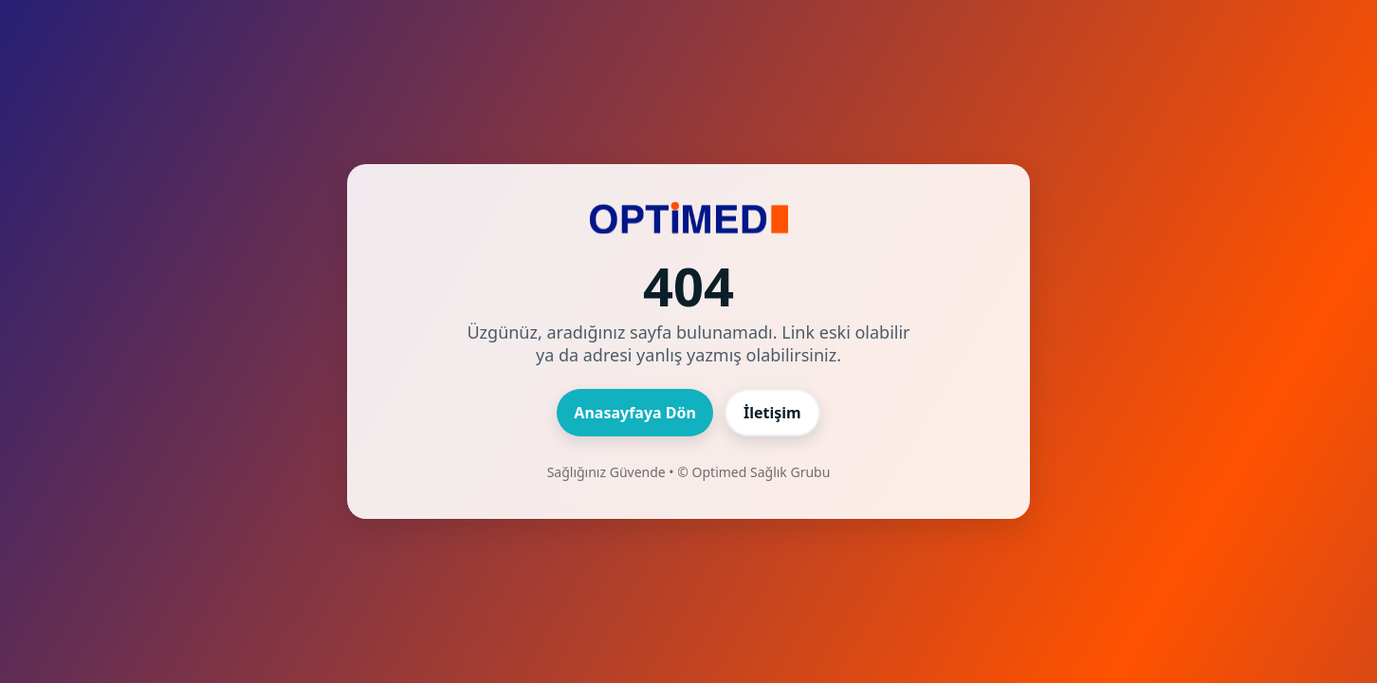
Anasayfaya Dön (635, 412)
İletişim (772, 412)
